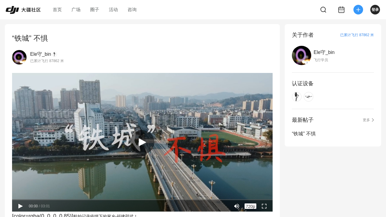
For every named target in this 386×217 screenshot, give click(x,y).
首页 (57, 9)
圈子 (94, 9)
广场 (76, 9)
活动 (113, 9)
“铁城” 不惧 (304, 133)
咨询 (132, 9)
